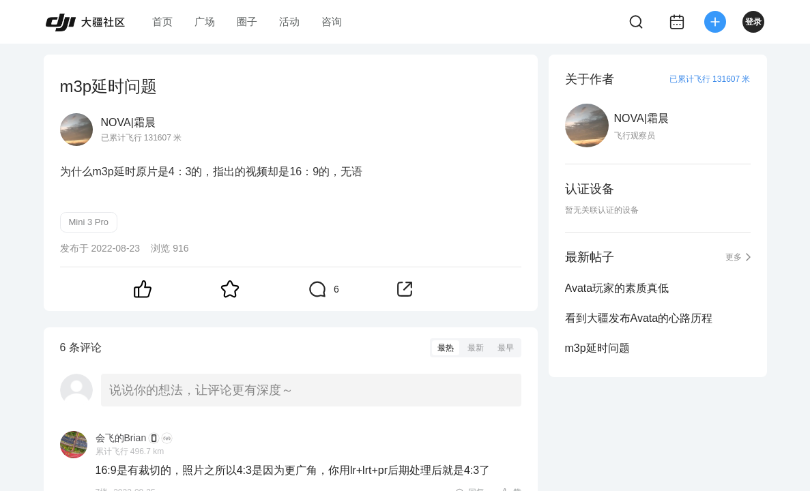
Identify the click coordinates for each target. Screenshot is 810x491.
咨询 (331, 21)
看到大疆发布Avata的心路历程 (639, 318)
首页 (162, 21)
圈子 (247, 21)
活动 (289, 21)
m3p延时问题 (597, 348)
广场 (204, 21)
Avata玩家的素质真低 (617, 288)
